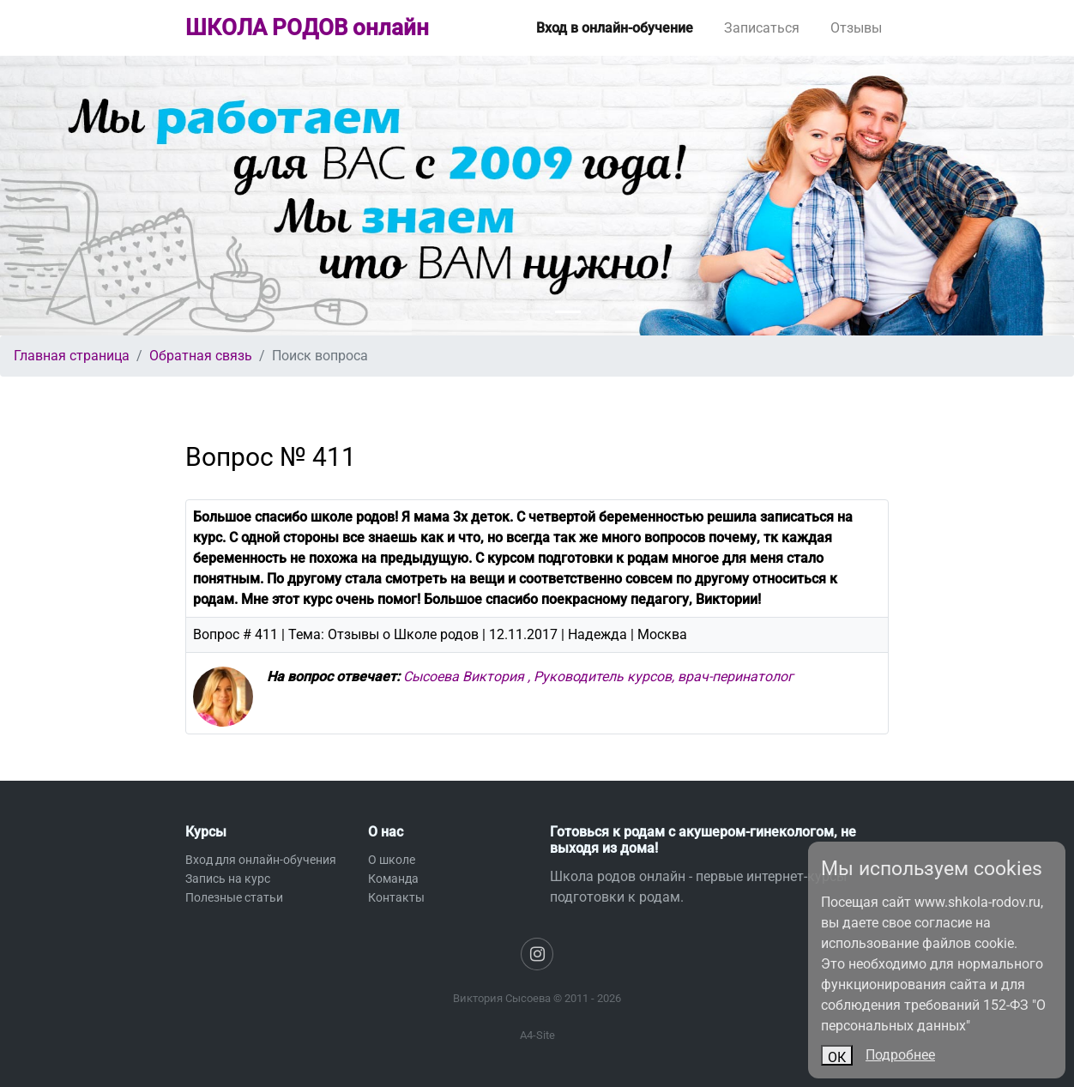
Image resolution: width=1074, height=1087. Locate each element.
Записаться (761, 28)
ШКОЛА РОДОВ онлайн (307, 27)
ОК (837, 1057)
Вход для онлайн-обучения (260, 860)
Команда (393, 878)
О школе (391, 860)
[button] (80, 195)
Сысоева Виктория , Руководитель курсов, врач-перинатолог (598, 676)
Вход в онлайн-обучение (614, 28)
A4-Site (537, 1035)
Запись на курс (227, 878)
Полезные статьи (234, 897)
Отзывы (856, 28)
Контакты (396, 897)
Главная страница (72, 355)
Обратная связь (200, 355)
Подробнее (900, 1055)
